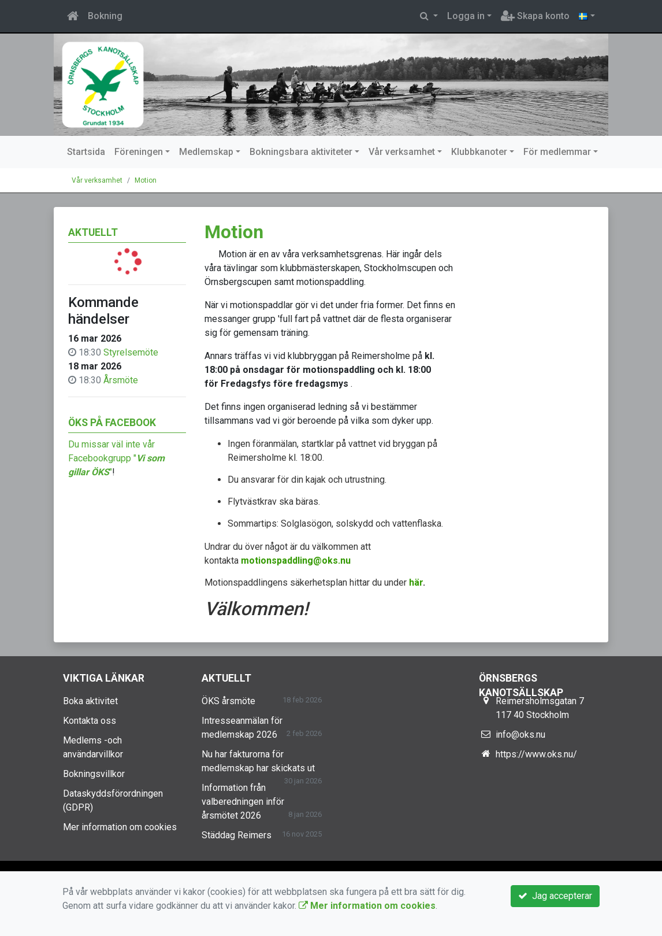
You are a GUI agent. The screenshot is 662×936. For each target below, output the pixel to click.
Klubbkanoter (479, 151)
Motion (146, 180)
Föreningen (138, 151)
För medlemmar (557, 151)
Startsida (86, 151)
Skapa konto (535, 15)
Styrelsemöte (130, 352)
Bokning (105, 15)
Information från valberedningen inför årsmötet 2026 (243, 801)
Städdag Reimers (237, 835)
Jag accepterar (555, 895)
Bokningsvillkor (94, 773)
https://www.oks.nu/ (536, 754)
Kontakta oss (89, 720)
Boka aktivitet (90, 700)
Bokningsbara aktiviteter (301, 151)
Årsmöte (120, 380)
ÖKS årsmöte (228, 700)
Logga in (466, 15)
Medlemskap (206, 151)
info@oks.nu (520, 734)
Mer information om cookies (120, 827)
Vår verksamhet (402, 151)
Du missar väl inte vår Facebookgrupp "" (116, 458)
